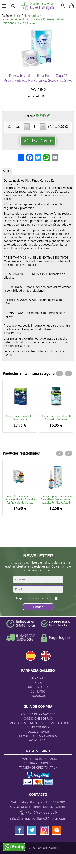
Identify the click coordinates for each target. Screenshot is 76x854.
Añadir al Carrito (38, 141)
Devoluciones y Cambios (38, 736)
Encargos (38, 695)
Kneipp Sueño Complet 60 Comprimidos (19, 417)
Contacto (38, 691)
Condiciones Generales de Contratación (38, 723)
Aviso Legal (38, 740)
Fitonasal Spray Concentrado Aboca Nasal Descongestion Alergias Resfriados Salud (56, 499)
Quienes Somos (38, 687)
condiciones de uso (41, 598)
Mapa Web (38, 678)
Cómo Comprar (38, 727)
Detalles (7, 171)
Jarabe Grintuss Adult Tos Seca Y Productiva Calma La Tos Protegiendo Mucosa (20, 499)
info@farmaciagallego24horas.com (38, 819)
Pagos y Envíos (38, 731)
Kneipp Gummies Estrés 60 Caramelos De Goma (56, 417)
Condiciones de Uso (38, 718)
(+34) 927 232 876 (41, 812)
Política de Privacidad (38, 714)
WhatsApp (14, 847)
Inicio (38, 682)
